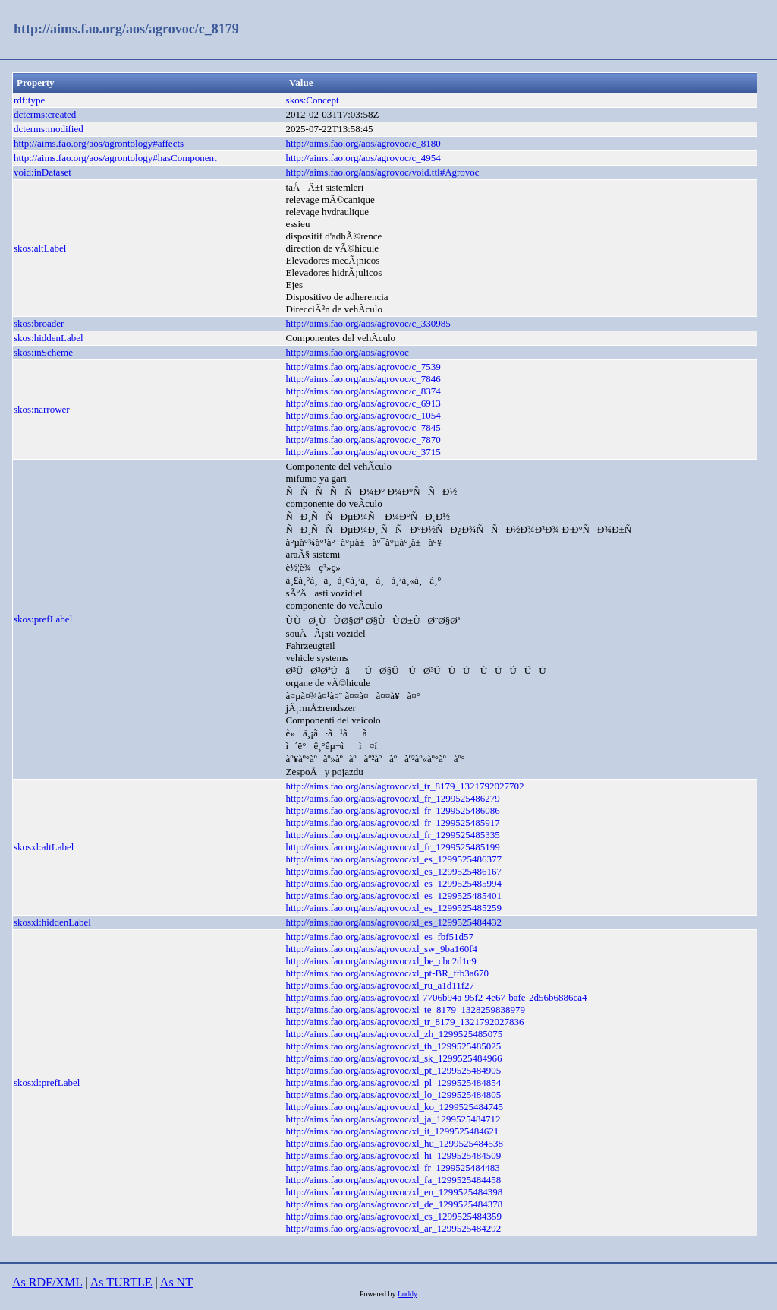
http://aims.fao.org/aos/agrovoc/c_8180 (363, 143)
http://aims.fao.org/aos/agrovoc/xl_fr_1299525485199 (393, 847)
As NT (176, 1282)
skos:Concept (312, 100)
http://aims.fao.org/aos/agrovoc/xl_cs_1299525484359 (394, 1216)
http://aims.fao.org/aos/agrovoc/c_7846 (363, 378)
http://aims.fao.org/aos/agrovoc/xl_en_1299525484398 (394, 1192)
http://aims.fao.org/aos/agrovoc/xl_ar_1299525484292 (394, 1228)
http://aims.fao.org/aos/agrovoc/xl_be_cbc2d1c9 (381, 961)
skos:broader (39, 323)
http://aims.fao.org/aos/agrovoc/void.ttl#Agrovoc (383, 172)
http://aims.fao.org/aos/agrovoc (347, 352)
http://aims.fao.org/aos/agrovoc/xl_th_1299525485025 (394, 1046)
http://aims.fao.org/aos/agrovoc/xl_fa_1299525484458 (394, 1179)
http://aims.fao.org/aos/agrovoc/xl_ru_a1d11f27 (380, 985)
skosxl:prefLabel (47, 1082)
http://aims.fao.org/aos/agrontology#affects (99, 143)
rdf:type (29, 100)
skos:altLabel (40, 248)
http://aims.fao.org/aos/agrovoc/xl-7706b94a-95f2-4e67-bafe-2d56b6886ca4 (436, 997)
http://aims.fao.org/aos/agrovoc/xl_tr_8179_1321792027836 (405, 1021)
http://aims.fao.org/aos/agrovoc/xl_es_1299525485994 (394, 883)
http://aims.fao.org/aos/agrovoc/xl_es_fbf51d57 (379, 936)
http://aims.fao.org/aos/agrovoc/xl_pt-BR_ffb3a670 (387, 973)
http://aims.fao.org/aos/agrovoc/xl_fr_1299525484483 (393, 1167)
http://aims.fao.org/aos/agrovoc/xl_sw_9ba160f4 (382, 948)
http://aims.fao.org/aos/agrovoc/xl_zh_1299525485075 (394, 1033)
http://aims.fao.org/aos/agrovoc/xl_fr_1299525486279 (393, 798)
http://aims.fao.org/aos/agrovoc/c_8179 (126, 28)
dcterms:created (45, 114)
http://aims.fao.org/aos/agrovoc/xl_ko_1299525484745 (394, 1106)
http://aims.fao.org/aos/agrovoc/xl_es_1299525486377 (394, 859)
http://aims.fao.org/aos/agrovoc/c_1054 (363, 415)
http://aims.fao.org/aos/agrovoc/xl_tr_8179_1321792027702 (405, 786)
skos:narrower (42, 409)
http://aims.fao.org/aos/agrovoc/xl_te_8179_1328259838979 (405, 1009)
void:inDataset (42, 172)
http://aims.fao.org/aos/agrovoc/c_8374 (363, 391)
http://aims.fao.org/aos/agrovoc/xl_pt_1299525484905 (394, 1070)
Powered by (379, 1293)
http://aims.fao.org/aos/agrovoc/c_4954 (363, 157)
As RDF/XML (47, 1282)
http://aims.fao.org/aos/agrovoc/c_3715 (363, 451)
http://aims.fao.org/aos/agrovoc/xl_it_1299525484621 (392, 1131)
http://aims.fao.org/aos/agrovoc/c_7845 (363, 427)
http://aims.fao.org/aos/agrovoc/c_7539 (363, 366)
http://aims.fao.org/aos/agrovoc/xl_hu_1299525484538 (394, 1143)
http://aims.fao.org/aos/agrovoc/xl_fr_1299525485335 (393, 834)
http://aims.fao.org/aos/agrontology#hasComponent (115, 157)
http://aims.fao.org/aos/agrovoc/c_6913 (363, 403)
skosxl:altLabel (44, 847)
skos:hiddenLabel (48, 337)
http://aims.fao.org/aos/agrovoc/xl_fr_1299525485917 (393, 822)
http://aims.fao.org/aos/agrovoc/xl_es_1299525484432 (394, 922)
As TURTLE (121, 1282)
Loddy (407, 1293)
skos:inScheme (43, 352)
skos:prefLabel (43, 619)
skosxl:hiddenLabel (52, 922)
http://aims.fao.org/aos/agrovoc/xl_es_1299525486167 (394, 871)
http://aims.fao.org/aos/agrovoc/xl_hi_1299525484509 (394, 1155)
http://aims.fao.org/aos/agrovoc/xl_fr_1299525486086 (393, 810)
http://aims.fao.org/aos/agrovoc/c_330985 (368, 323)
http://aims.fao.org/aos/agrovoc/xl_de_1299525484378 (394, 1204)
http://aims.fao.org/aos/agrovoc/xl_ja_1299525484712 (393, 1119)
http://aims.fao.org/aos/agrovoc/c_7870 (363, 439)
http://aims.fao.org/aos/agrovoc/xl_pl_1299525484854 (394, 1082)
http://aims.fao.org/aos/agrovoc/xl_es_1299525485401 (394, 895)
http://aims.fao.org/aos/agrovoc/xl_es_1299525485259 (394, 907)
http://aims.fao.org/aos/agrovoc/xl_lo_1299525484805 (394, 1094)
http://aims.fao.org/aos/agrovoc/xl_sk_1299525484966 (394, 1058)
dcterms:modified (48, 128)
